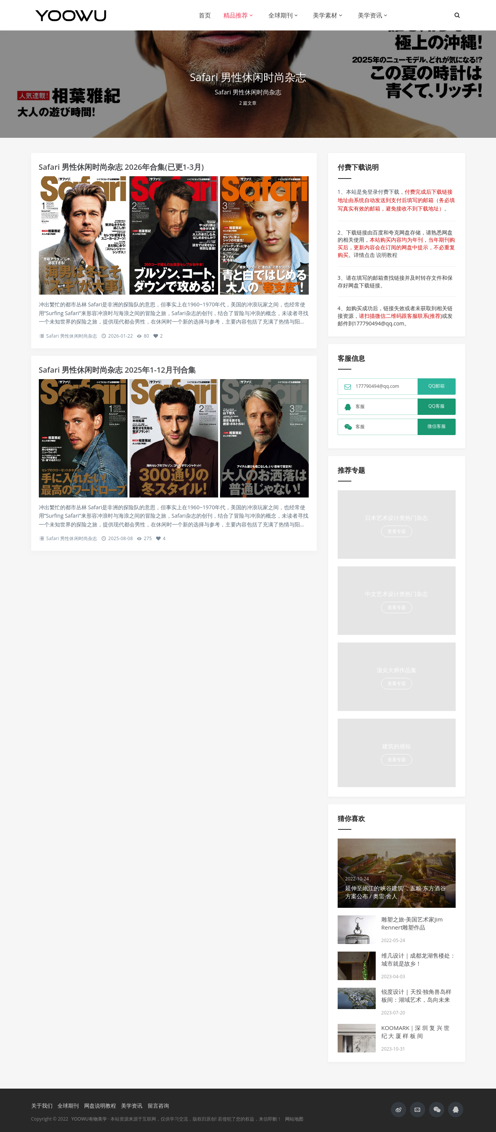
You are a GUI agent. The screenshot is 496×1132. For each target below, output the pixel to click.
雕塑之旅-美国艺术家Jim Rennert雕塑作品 (412, 923)
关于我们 (42, 1105)
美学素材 (325, 15)
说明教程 (386, 254)
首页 (205, 15)
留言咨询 (158, 1105)
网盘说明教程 (100, 1105)
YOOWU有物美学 (89, 1119)
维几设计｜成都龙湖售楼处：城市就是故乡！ (418, 959)
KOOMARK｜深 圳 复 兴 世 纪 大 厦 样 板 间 (415, 1032)
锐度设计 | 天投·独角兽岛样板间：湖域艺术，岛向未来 (416, 995)
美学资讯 (370, 15)
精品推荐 (235, 15)
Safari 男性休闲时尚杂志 (71, 336)
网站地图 (294, 1119)
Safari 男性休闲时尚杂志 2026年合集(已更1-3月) (121, 167)
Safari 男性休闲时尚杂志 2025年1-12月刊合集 (117, 370)
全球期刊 (280, 15)
